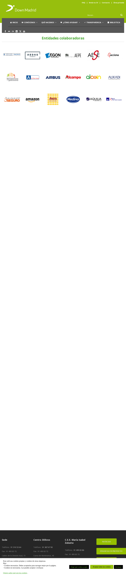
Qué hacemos (49, 22)
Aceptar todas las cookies (102, 567)
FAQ (83, 2)
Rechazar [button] (118, 567)
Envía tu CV (93, 2)
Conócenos (31, 22)
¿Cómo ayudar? (71, 22)
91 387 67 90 (47, 547)
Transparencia (95, 22)
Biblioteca (115, 22)
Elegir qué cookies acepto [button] (79, 567)
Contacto (106, 2)
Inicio (15, 22)
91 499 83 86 (79, 550)
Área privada (119, 2)
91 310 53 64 (16, 547)
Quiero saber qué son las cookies (15, 573)
